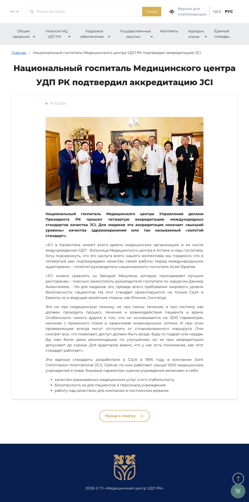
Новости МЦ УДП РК (57, 34)
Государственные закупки (135, 34)
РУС (229, 11)
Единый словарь (222, 34)
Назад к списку (124, 416)
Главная (19, 53)
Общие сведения (21, 34)
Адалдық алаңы (196, 34)
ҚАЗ (217, 11)
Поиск (152, 11)
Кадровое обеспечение (92, 34)
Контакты (169, 31)
